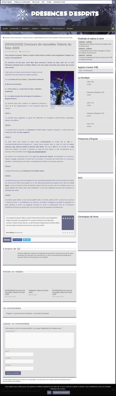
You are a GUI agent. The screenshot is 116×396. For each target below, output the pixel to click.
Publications (45, 28)
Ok (49, 392)
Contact (49, 2)
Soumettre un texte (59, 2)
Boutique (70, 28)
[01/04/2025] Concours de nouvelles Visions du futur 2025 (62, 292)
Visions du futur (28, 38)
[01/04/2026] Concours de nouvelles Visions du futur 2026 (15, 292)
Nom (7, 351)
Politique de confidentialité (22, 2)
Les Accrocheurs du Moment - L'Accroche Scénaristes (31, 313)
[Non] (113, 390)
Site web (8, 365)
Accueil (5, 28)
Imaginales (82, 44)
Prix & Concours (58, 28)
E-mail (7, 358)
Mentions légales (7, 2)
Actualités (25, 28)
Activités (34, 28)
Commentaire (10, 331)
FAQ (43, 2)
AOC (81, 70)
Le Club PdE (14, 28)
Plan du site (35, 2)
